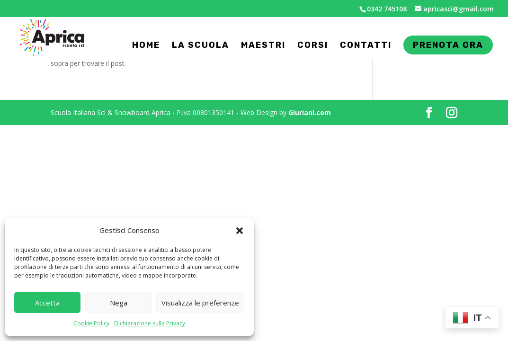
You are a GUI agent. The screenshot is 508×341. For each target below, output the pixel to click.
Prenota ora (448, 47)
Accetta (47, 302)
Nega (118, 302)
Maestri (263, 46)
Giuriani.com (309, 112)
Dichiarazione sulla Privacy (149, 323)
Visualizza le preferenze (200, 302)
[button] (239, 230)
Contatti (366, 46)
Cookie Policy (91, 323)
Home (146, 46)
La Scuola (200, 46)
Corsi (312, 46)
